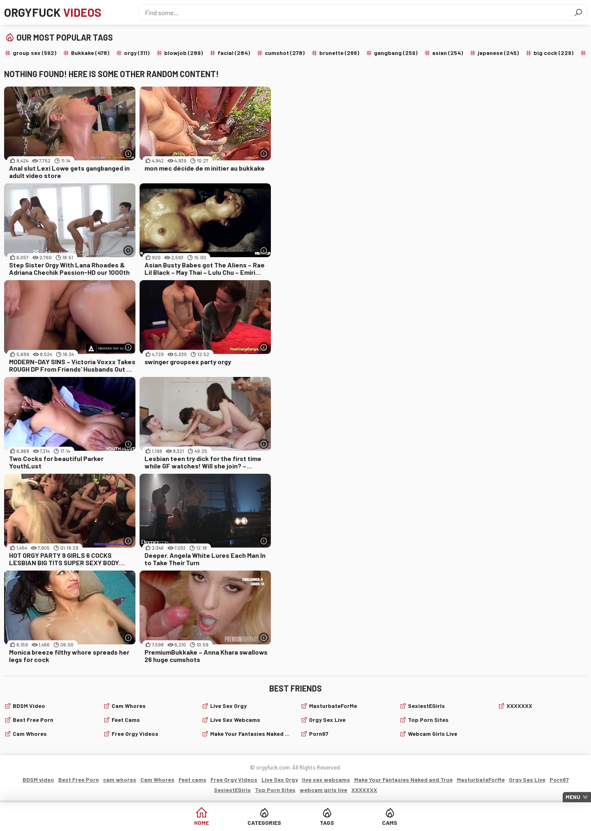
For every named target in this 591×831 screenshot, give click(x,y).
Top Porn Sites (428, 719)
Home (201, 822)
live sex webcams (235, 719)
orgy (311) (136, 52)
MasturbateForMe (333, 705)
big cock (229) (553, 52)
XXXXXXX (519, 705)
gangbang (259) (395, 52)
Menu (573, 797)
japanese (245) (498, 52)
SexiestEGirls (426, 705)
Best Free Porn (33, 719)
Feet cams (126, 719)
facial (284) (234, 52)
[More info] (128, 153)
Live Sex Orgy (228, 705)
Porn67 (318, 733)
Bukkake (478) (90, 52)
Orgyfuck (52, 12)
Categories (264, 822)
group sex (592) (34, 52)
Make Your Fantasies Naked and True (250, 733)
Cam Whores (129, 705)
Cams (389, 822)
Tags (327, 822)
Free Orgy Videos (135, 733)
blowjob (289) (183, 52)
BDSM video (29, 705)
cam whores (30, 733)
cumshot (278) (285, 52)
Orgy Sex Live (327, 719)
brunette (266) (339, 52)
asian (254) (447, 52)
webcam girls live (432, 733)
